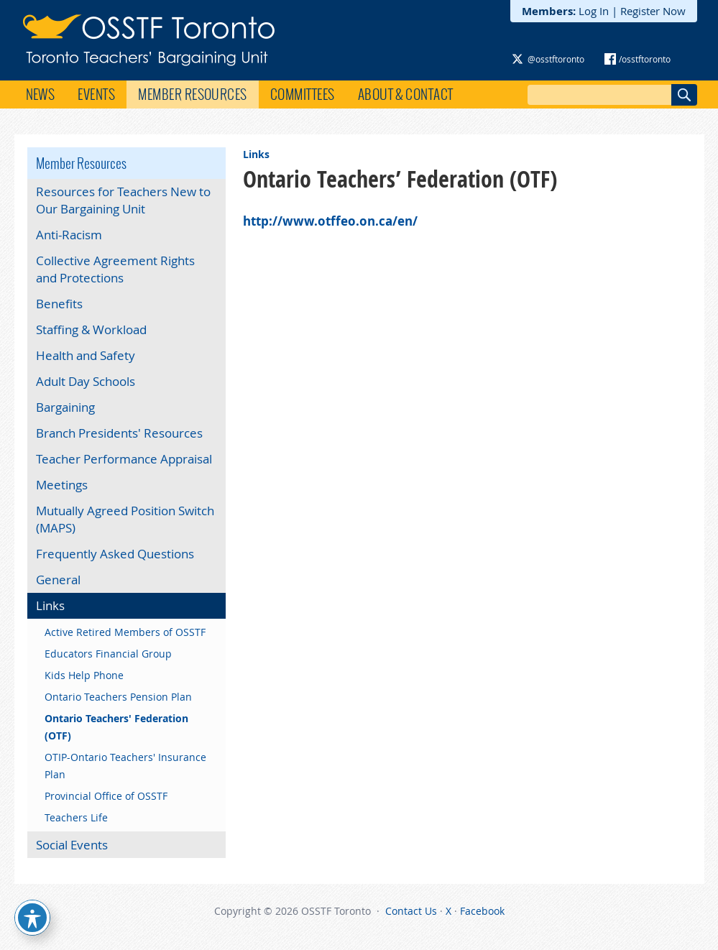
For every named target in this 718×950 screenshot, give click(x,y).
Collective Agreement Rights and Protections (115, 269)
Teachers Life (76, 817)
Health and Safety (85, 355)
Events (96, 94)
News (40, 94)
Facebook (482, 911)
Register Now (653, 11)
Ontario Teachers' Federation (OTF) (116, 726)
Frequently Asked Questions (115, 553)
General (58, 579)
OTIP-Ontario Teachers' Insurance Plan (125, 765)
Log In (594, 11)
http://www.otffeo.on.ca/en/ (330, 221)
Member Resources (192, 94)
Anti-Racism (69, 234)
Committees (302, 94)
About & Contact (406, 94)
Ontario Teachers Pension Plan (118, 697)
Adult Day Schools (85, 381)
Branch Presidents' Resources (119, 433)
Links (256, 154)
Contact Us (411, 911)
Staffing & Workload (91, 329)
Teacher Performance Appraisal (124, 459)
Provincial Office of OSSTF (106, 796)
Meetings (62, 484)
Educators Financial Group (108, 653)
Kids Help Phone (84, 675)
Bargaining (65, 407)
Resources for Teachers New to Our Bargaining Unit (123, 200)
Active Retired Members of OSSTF (125, 632)
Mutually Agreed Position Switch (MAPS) (125, 519)
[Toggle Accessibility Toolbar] (32, 917)
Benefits (59, 303)
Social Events (72, 844)
